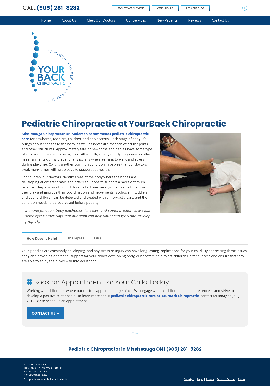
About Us (69, 20)
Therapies (75, 238)
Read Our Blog (195, 8)
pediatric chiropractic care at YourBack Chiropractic (155, 295)
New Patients (167, 20)
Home (46, 20)
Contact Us (220, 20)
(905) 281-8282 (58, 8)
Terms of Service (226, 379)
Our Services (136, 20)
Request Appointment (131, 8)
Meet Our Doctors (101, 20)
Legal (200, 379)
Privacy (210, 379)
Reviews (194, 20)
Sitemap (242, 379)
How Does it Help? (42, 238)
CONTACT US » (45, 313)
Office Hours (165, 8)
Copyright (189, 379)
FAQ (97, 238)
